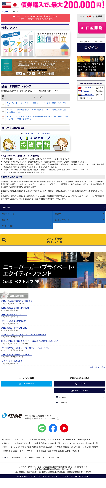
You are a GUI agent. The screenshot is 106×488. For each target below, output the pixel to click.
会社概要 (61, 397)
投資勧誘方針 (69, 439)
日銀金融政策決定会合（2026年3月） (16, 308)
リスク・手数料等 (11, 457)
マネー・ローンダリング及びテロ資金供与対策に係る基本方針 (28, 447)
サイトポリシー (28, 450)
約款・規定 (55, 457)
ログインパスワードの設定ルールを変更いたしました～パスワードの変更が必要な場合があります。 (35, 17)
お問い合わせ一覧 (79, 390)
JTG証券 (4, 11)
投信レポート (6, 220)
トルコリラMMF (87, 87)
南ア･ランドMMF (87, 94)
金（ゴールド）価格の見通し (12, 361)
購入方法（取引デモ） (62, 220)
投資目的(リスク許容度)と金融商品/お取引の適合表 (59, 450)
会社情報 (6, 439)
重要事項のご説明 (10, 450)
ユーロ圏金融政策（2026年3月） (14, 314)
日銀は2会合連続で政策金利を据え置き (16, 301)
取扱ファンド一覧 (8, 214)
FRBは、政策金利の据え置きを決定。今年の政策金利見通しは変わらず (29, 341)
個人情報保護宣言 (91, 447)
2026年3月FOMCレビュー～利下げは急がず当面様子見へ (23, 334)
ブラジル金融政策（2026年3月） (14, 321)
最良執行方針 (84, 439)
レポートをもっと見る (97, 367)
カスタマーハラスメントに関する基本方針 (81, 443)
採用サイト (19, 439)
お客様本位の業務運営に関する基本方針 (44, 439)
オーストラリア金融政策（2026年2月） (16, 354)
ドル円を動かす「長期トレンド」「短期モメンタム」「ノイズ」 (25, 348)
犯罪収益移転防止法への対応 (68, 447)
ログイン (80, 383)
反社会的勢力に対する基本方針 (47, 443)
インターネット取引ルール (35, 457)
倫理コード (7, 443)
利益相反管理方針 (24, 443)
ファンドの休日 (7, 226)
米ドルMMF (85, 91)
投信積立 (58, 214)
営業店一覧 (62, 402)
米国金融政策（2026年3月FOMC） (15, 328)
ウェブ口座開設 (26, 383)
